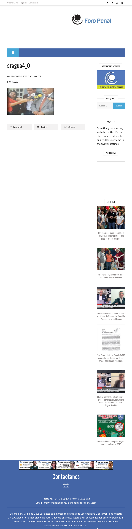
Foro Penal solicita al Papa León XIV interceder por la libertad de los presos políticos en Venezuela (111, 358)
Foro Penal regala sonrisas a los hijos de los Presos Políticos (111, 276)
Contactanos (33, 3)
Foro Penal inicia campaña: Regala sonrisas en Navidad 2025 (110, 443)
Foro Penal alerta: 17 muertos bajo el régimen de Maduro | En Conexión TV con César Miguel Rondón (111, 316)
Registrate (23, 3)
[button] (13, 52)
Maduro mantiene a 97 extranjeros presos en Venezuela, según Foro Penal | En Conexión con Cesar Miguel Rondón (110, 401)
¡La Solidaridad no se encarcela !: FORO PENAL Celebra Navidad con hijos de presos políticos (111, 235)
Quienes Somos (12, 3)
